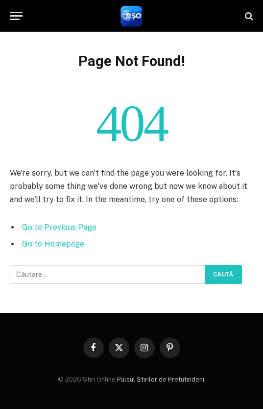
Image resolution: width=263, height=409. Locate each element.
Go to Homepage (53, 244)
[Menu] (16, 16)
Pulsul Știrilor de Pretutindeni (160, 379)
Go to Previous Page (59, 227)
